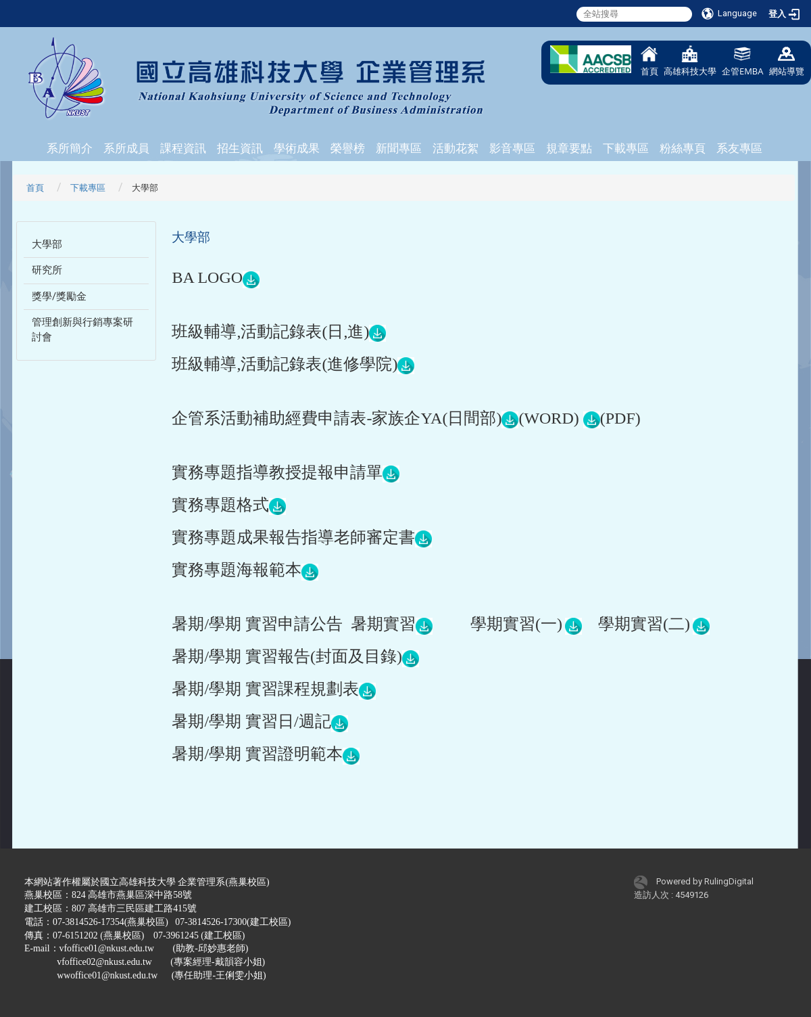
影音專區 (512, 148)
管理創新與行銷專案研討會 (82, 329)
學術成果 (297, 148)
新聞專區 (399, 148)
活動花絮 (455, 148)
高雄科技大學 (690, 61)
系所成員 (126, 148)
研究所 (47, 270)
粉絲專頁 (683, 148)
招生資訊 (240, 148)
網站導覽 (786, 61)
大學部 (47, 244)
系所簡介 (70, 148)
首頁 (649, 61)
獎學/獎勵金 (59, 296)
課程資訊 (183, 148)
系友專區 (739, 148)
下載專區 (626, 148)
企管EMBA (743, 61)
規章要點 (569, 148)
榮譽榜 (347, 148)
